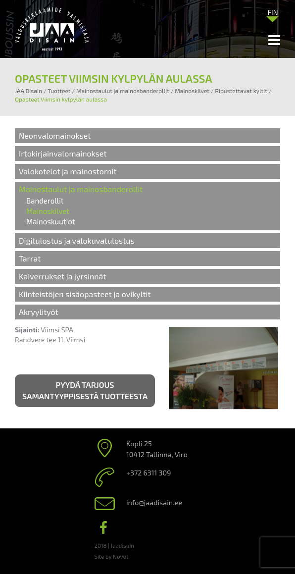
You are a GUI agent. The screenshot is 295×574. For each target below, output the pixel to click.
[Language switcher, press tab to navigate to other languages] (272, 11)
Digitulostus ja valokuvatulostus (77, 240)
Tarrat (30, 258)
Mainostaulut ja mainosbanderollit (81, 189)
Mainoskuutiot (50, 221)
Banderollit (45, 200)
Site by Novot (112, 556)
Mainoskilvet (47, 211)
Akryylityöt (38, 311)
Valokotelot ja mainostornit (68, 171)
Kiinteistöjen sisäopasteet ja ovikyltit (85, 294)
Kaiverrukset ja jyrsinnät (62, 276)
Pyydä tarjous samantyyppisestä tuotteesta (85, 390)
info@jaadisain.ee (154, 502)
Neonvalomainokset (55, 135)
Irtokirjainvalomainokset (63, 153)
